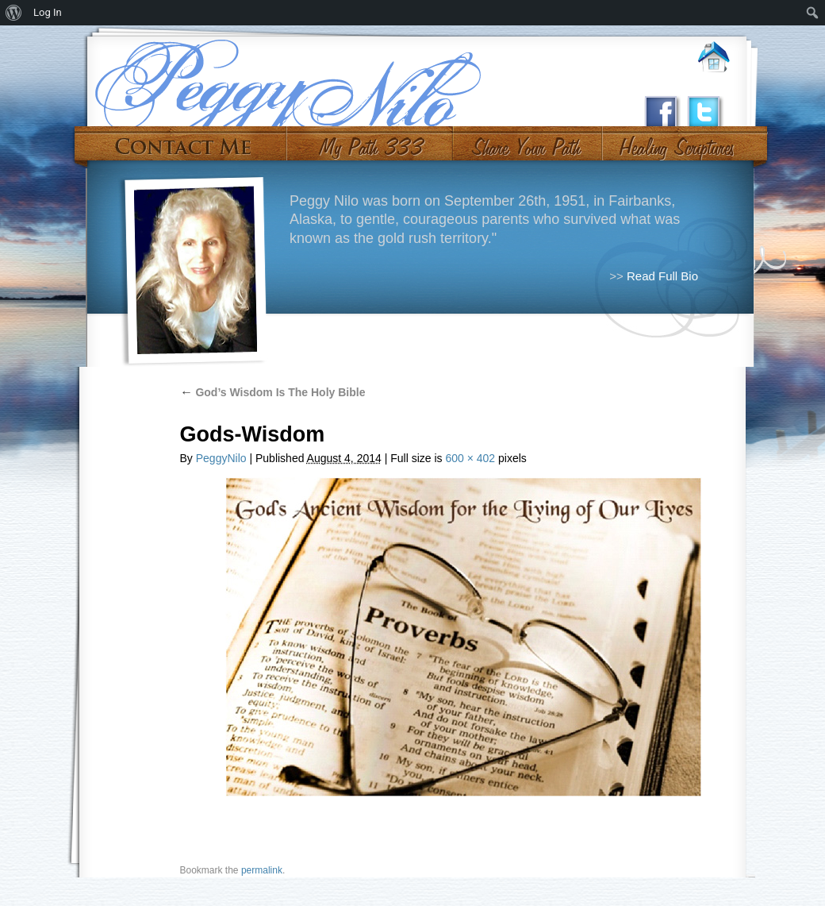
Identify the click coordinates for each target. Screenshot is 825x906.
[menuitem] (14, 12)
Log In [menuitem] (47, 12)
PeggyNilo (221, 458)
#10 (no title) (675, 141)
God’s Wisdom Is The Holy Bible (273, 392)
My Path (370, 141)
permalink (261, 870)
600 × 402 (470, 458)
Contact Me (183, 141)
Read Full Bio (662, 276)
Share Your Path (525, 141)
